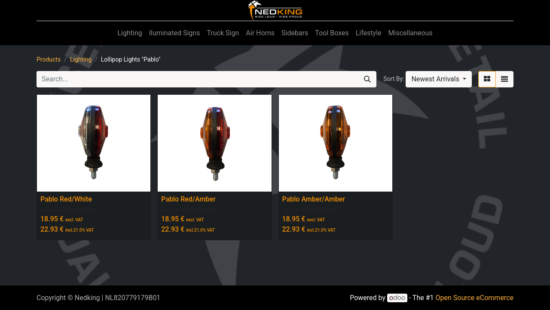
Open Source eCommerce (474, 298)
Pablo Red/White (66, 199)
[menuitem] (129, 33)
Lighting (81, 59)
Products (49, 59)
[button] (439, 79)
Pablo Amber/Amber (313, 199)
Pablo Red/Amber (188, 199)
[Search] (367, 79)
